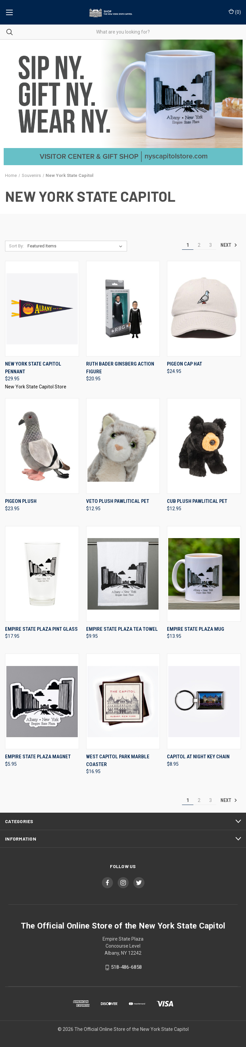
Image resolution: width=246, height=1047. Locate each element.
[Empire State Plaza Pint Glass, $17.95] (42, 573)
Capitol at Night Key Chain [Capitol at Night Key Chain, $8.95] (198, 757)
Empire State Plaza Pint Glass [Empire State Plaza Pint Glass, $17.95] (41, 629)
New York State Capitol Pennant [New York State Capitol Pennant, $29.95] (33, 368)
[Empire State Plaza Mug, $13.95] (204, 573)
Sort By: (16, 245)
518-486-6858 (126, 967)
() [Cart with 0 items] (235, 12)
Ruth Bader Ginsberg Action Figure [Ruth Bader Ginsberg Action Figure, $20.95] (120, 368)
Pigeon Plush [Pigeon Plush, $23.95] (21, 501)
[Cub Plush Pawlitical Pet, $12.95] (204, 445)
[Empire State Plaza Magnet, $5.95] (42, 701)
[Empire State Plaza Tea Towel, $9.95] (123, 573)
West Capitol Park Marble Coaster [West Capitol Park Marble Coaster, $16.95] (117, 760)
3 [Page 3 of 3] (210, 245)
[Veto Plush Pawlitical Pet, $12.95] (123, 445)
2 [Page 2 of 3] (199, 245)
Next (229, 245)
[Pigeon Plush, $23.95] (42, 445)
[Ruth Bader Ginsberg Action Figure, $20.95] (123, 308)
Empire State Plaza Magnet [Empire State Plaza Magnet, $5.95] (38, 757)
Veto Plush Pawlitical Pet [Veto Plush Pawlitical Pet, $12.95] (117, 501)
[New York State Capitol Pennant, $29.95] (42, 308)
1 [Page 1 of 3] (187, 245)
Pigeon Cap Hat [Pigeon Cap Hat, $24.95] (184, 364)
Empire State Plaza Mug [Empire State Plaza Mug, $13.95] (195, 629)
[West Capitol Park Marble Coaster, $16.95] (123, 701)
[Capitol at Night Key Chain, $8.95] (204, 701)
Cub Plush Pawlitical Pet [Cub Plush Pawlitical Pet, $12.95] (197, 501)
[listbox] (76, 246)
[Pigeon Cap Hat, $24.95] (204, 308)
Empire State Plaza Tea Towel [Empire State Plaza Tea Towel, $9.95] (122, 629)
